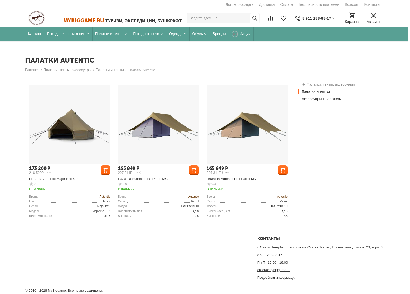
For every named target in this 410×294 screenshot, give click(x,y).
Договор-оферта (239, 4)
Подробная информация (276, 278)
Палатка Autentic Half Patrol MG (143, 179)
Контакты (372, 4)
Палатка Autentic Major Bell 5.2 (53, 179)
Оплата (286, 4)
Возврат (352, 4)
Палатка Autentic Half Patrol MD (231, 179)
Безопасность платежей (319, 4)
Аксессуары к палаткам (322, 99)
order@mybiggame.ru (273, 270)
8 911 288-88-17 (269, 255)
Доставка (267, 4)
